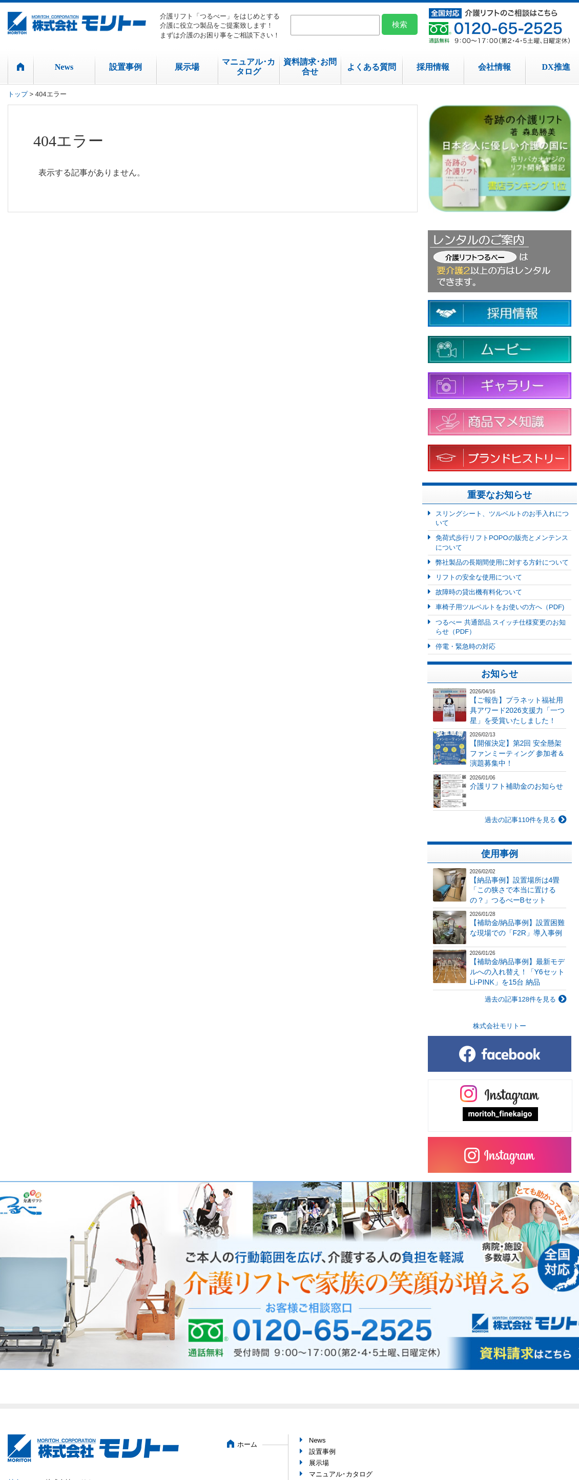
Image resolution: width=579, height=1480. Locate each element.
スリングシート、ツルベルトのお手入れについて (502, 518)
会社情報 (494, 67)
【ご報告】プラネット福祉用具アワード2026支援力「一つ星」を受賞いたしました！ (517, 710)
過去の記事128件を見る (520, 999)
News (64, 67)
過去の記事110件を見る (520, 820)
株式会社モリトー (499, 1026)
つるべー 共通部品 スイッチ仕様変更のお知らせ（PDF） (501, 626)
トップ (18, 94)
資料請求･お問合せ (310, 66)
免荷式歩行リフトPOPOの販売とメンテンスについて (502, 542)
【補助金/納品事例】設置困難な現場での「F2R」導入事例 (517, 927)
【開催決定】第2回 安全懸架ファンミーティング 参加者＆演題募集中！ (517, 753)
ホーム (247, 1444)
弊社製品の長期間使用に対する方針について (502, 562)
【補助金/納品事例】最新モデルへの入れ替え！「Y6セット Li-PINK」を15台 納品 (517, 971)
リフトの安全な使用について (479, 577)
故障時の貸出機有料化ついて (479, 592)
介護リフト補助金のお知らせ (516, 786)
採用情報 (433, 67)
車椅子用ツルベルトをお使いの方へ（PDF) (500, 607)
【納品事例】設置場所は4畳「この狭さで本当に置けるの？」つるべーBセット (515, 890)
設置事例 (125, 67)
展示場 (187, 67)
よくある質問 (371, 67)
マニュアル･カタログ (248, 66)
